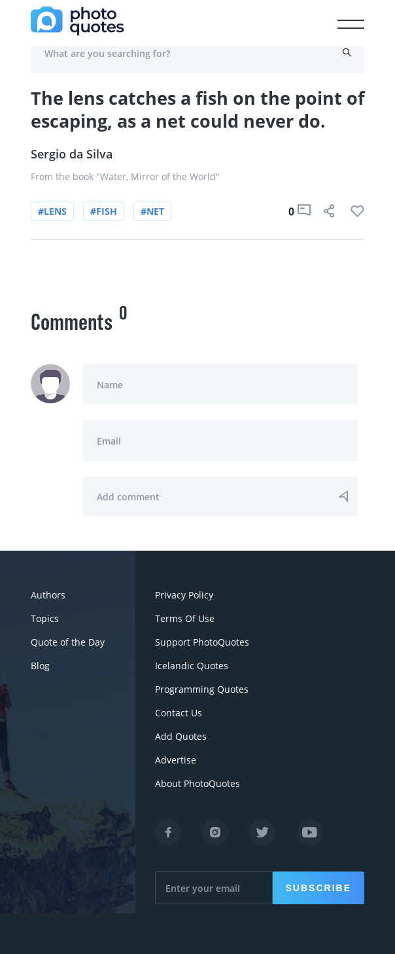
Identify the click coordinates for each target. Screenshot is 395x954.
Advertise (175, 760)
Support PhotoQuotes (202, 642)
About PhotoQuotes (197, 783)
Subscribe (318, 888)
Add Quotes (181, 736)
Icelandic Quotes (191, 665)
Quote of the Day (68, 642)
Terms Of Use (185, 618)
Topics (45, 618)
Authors (48, 595)
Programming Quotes (202, 689)
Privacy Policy (184, 595)
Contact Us (178, 712)
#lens (52, 211)
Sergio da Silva (71, 154)
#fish (103, 211)
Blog (40, 665)
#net (152, 211)
